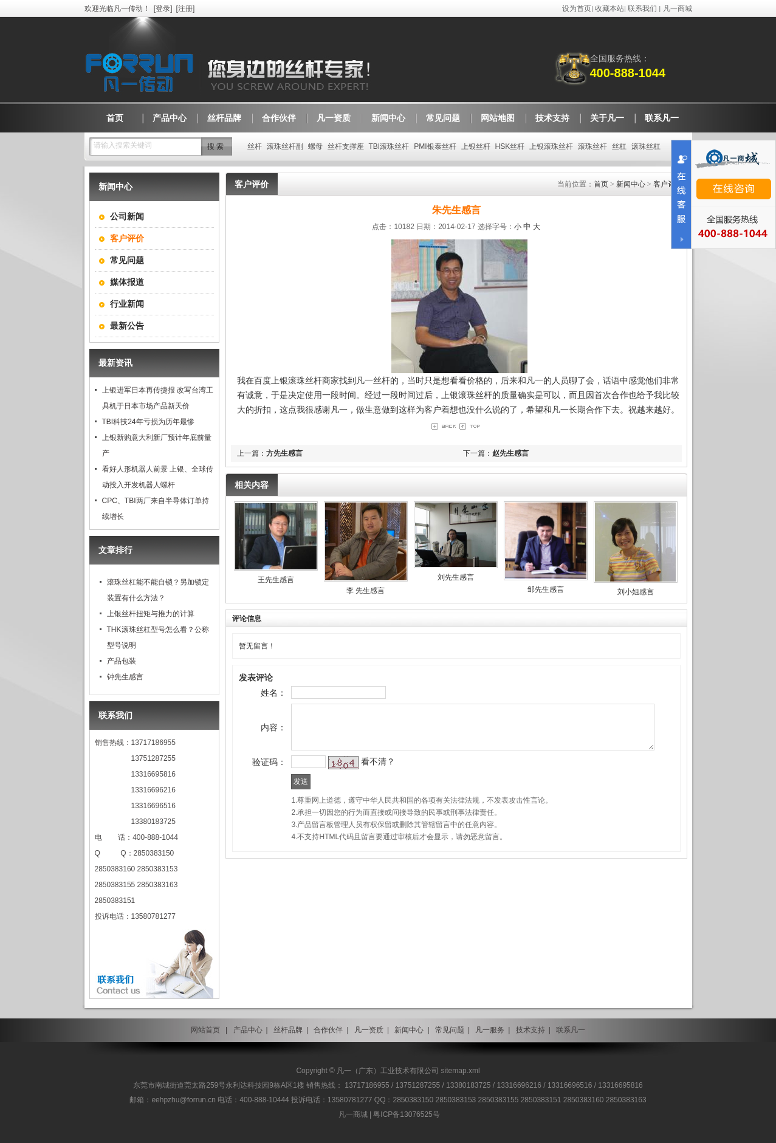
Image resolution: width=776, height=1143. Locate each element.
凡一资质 (368, 1030)
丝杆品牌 (288, 1030)
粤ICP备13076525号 (406, 1114)
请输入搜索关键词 (123, 145)
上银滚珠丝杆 (551, 146)
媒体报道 (127, 282)
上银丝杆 (475, 146)
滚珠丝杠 (646, 146)
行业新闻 (127, 304)
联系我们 (642, 8)
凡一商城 (677, 8)
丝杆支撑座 (346, 146)
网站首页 (205, 1030)
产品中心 (248, 1030)
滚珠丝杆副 (285, 146)
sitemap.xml (460, 1070)
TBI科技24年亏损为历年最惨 (148, 421)
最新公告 (127, 326)
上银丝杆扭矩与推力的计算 (150, 613)
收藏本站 (609, 8)
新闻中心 (630, 184)
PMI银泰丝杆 (435, 146)
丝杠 (619, 146)
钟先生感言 (125, 677)
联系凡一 (570, 1030)
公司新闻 (127, 216)
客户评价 (667, 184)
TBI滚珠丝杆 (389, 146)
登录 (163, 8)
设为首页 (576, 8)
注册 (185, 8)
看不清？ (356, 787)
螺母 (315, 146)
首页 (601, 184)
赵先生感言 (510, 453)
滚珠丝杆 (592, 146)
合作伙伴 (328, 1030)
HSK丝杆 (510, 146)
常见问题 (127, 260)
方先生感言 (284, 453)
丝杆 (254, 146)
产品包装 (121, 661)
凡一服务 (489, 1030)
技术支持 (530, 1030)
